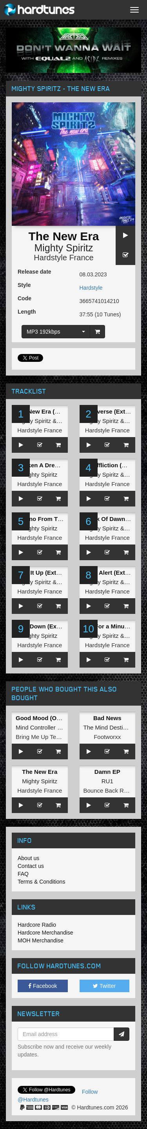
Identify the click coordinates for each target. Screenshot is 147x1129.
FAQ (23, 874)
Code (24, 298)
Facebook (42, 986)
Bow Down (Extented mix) (52, 626)
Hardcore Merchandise (45, 932)
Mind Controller (36, 727)
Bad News (107, 718)
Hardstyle (91, 288)
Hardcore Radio (37, 925)
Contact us (31, 866)
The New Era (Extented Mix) (54, 411)
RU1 (107, 781)
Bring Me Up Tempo (41, 736)
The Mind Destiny (106, 727)
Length (27, 312)
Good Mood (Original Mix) (51, 718)
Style (24, 285)
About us (28, 858)
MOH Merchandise (41, 940)
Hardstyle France (63, 257)
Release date (34, 272)
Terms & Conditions (41, 882)
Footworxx (107, 736)
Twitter (104, 986)
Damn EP (107, 771)
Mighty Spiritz (63, 247)
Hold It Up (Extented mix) (50, 572)
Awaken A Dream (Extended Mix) (61, 465)
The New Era (39, 771)
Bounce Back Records (112, 790)
